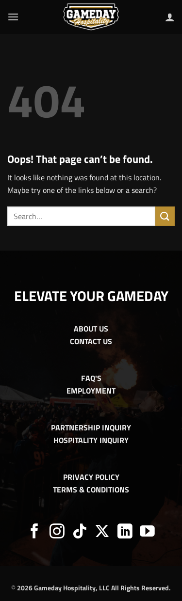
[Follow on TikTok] (79, 532)
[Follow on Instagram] (57, 532)
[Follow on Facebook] (34, 532)
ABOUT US (91, 328)
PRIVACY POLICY (91, 477)
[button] (13, 17)
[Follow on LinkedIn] (124, 532)
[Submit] (165, 215)
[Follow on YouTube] (147, 532)
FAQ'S (91, 378)
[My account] (170, 17)
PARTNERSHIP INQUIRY (91, 427)
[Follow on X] (102, 532)
